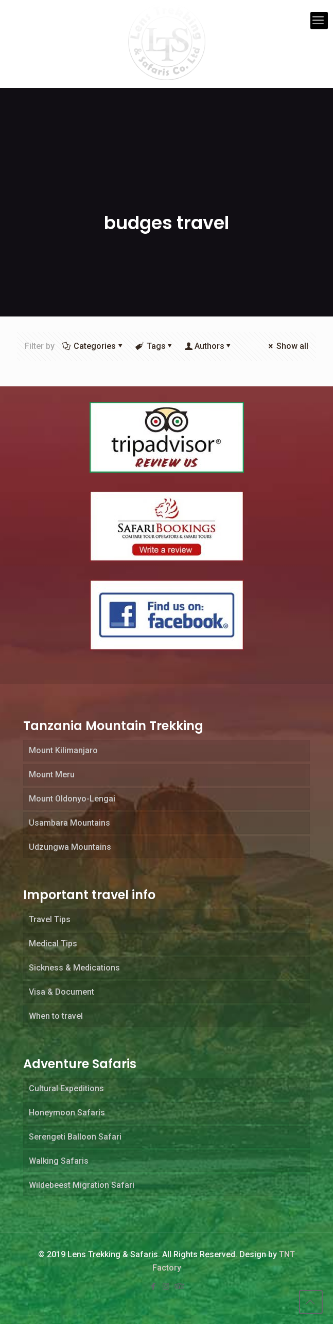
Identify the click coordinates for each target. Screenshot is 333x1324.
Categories (94, 346)
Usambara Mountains (69, 823)
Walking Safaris (59, 1161)
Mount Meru (52, 774)
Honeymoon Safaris (67, 1112)
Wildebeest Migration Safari (81, 1185)
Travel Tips (50, 919)
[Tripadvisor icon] (179, 1286)
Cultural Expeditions (66, 1088)
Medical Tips (53, 943)
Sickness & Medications (74, 968)
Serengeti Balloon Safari (75, 1137)
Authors (209, 346)
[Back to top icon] (311, 1302)
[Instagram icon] (166, 1286)
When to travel (56, 1016)
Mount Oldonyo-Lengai (72, 799)
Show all (287, 346)
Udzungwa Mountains (70, 847)
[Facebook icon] (154, 1286)
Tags (155, 346)
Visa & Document (61, 992)
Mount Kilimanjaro (63, 750)
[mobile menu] (319, 20)
